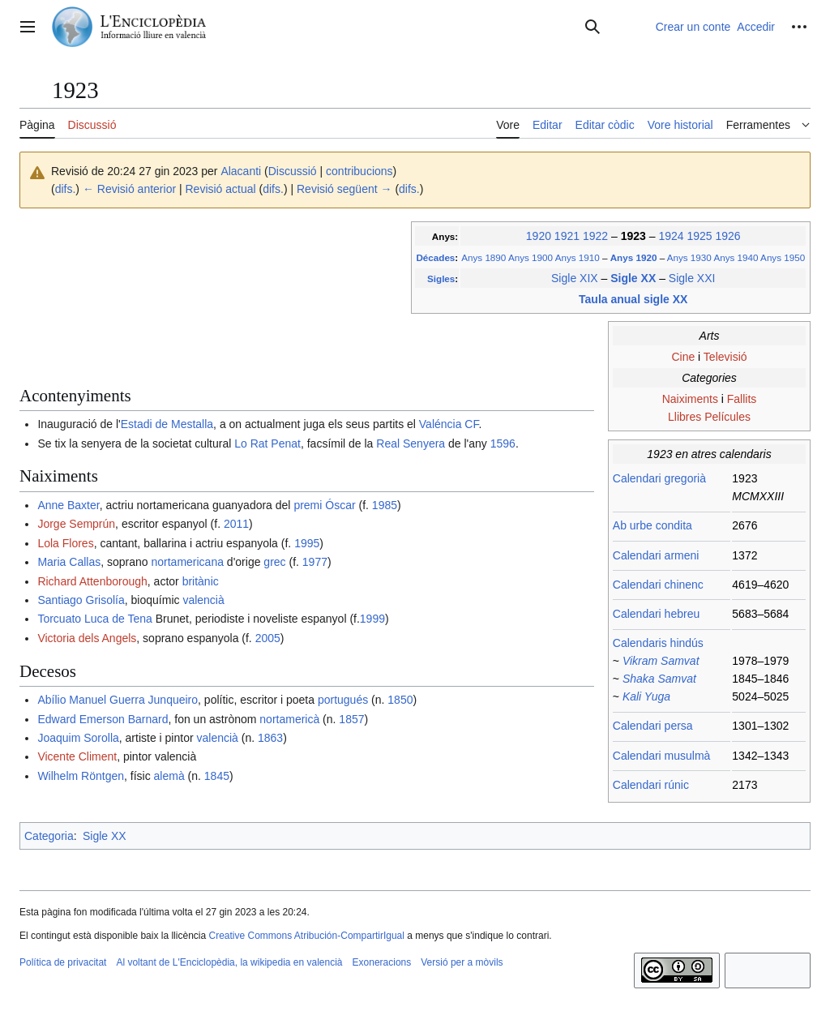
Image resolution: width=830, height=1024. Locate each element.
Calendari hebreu (656, 613)
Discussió (292, 171)
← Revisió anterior (129, 188)
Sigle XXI (692, 278)
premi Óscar (324, 505)
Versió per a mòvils (462, 962)
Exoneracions (382, 962)
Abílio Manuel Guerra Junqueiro (117, 699)
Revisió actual (221, 188)
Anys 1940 (735, 257)
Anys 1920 (635, 257)
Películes (727, 416)
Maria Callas (69, 561)
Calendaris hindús (658, 642)
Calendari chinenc (658, 584)
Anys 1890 (483, 257)
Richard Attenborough (92, 581)
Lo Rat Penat (267, 443)
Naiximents (690, 398)
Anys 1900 (530, 257)
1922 (595, 235)
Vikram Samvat (661, 660)
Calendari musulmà (662, 755)
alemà (169, 775)
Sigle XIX (574, 278)
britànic (200, 581)
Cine (683, 356)
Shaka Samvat (659, 678)
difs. (65, 188)
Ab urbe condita (652, 525)
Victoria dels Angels (86, 638)
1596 (503, 443)
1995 (306, 543)
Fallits (742, 398)
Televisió (725, 356)
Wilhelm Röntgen (80, 775)
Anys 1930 (689, 257)
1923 (635, 235)
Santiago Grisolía (80, 599)
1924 (670, 235)
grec (274, 561)
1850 (400, 699)
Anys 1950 (782, 257)
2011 (236, 523)
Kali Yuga (646, 696)
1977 (314, 561)
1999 (372, 618)
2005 (267, 638)
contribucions (359, 171)
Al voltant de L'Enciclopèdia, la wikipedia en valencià (229, 962)
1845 (216, 775)
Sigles (441, 278)
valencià (203, 599)
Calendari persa (653, 725)
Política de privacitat (62, 962)
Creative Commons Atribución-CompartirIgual (306, 935)
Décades (435, 257)
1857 (351, 719)
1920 (538, 235)
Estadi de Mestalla (167, 424)
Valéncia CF (449, 424)
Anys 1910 (577, 257)
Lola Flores (65, 543)
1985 (384, 505)
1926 (727, 235)
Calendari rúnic (651, 784)
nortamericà (289, 719)
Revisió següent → (344, 188)
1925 (699, 235)
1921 (567, 235)
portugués (343, 699)
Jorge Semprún (76, 523)
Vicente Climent (77, 756)
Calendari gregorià (659, 478)
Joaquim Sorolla (77, 737)
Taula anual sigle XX (633, 299)
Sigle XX (634, 278)
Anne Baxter (68, 505)
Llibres (684, 416)
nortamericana (187, 561)
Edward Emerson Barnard (102, 719)
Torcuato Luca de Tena (94, 618)
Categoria (49, 835)
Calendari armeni (656, 555)
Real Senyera (410, 443)
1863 (270, 737)
